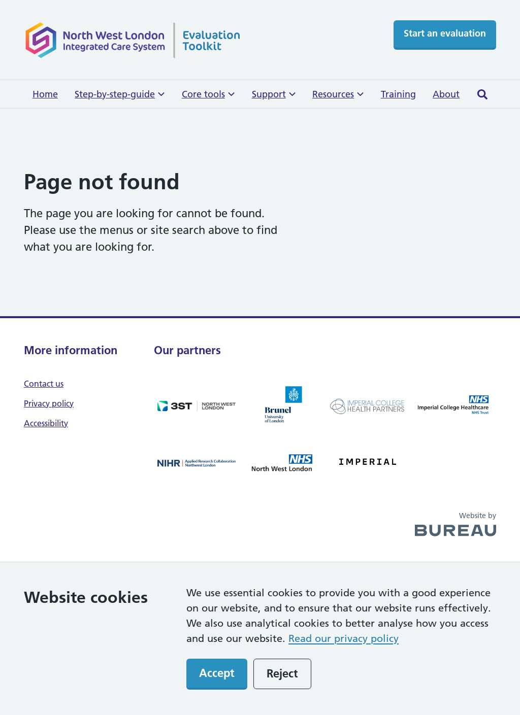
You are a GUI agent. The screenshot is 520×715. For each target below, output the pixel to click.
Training (398, 94)
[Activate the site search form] (482, 94)
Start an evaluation (445, 33)
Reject (282, 673)
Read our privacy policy (343, 638)
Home (45, 94)
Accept (217, 673)
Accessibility (46, 423)
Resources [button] (338, 94)
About (446, 94)
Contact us (43, 384)
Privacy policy (49, 403)
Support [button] (274, 94)
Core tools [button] (208, 94)
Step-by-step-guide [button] (120, 94)
